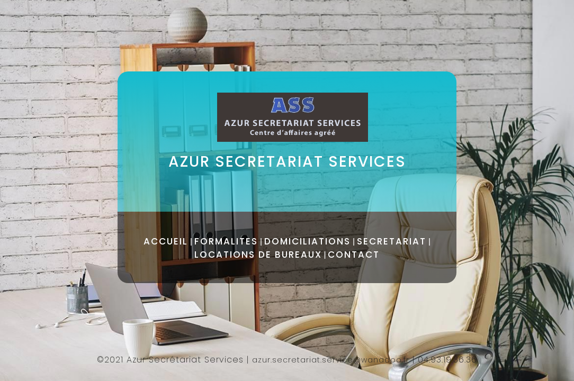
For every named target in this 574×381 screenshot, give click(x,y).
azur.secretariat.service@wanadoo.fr (330, 360)
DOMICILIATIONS (307, 241)
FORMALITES (226, 241)
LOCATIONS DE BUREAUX (258, 254)
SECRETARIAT (391, 241)
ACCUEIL (166, 241)
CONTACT (354, 254)
